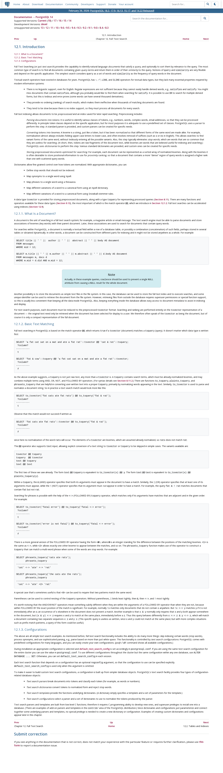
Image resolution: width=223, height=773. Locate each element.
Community (71, 4)
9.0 (95, 27)
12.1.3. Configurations (25, 60)
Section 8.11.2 (125, 376)
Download (37, 4)
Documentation (54, 4)
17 (55, 20)
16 (60, 20)
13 (42, 27)
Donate (112, 4)
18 (49, 20)
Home (16, 4)
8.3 (107, 27)
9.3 (79, 27)
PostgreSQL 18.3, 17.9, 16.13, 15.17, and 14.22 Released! (122, 10)
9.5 (68, 27)
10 (57, 27)
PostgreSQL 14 (44, 17)
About (26, 4)
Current (42, 20)
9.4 (73, 27)
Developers (87, 4)
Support (101, 4)
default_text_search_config (94, 638)
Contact (140, 761)
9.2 (84, 27)
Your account (126, 4)
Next (206, 38)
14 (69, 20)
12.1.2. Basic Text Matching (28, 57)
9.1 (90, 27)
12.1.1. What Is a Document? (28, 54)
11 (52, 27)
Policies (82, 761)
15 (64, 20)
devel (44, 24)
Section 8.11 (161, 197)
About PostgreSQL (122, 761)
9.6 (62, 27)
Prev (16, 38)
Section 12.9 (36, 204)
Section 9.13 (63, 201)
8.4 (101, 27)
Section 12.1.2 (159, 201)
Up (35, 38)
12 (47, 27)
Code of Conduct (99, 761)
